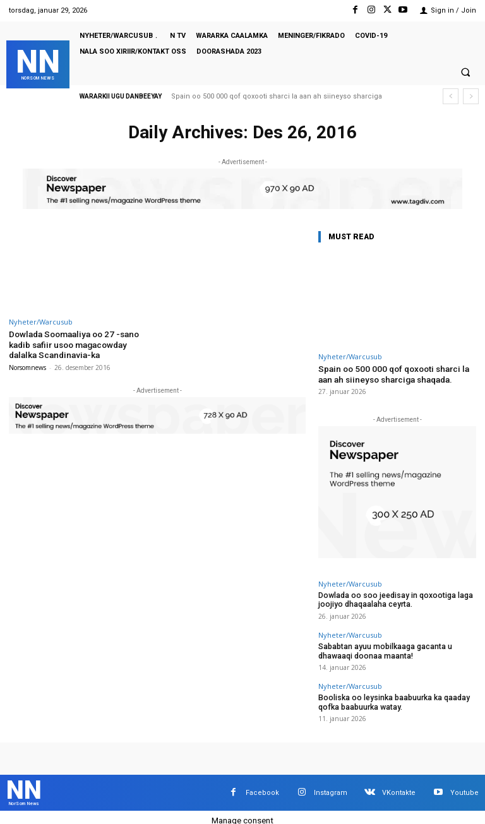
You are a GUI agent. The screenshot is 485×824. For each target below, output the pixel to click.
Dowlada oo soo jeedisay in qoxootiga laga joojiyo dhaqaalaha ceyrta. (389, 598)
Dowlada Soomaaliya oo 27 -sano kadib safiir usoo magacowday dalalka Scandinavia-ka (80, 343)
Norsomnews (27, 365)
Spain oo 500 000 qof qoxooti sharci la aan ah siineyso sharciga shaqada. (397, 373)
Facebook (262, 786)
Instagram (330, 786)
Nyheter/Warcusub (41, 321)
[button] (465, 72)
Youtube (464, 786)
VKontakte (399, 786)
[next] (471, 96)
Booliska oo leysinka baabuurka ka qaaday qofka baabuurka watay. (388, 697)
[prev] (450, 96)
